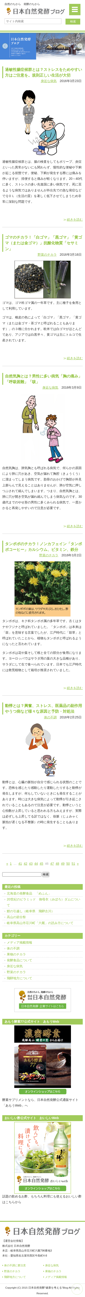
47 (52, 863)
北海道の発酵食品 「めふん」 (29, 893)
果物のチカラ (16, 954)
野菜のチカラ (47, 254)
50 (68, 863)
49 (63, 863)
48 (57, 863)
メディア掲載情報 (19, 942)
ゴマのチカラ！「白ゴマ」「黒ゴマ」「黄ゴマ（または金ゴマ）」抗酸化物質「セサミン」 (43, 243)
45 (41, 863)
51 (73, 863)
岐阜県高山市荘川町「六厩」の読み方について (40, 923)
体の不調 (50, 717)
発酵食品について (19, 960)
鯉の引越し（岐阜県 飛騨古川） (30, 911)
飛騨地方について (19, 978)
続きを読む (75, 219)
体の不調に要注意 (15, 1265)
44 (36, 863)
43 (31, 863)
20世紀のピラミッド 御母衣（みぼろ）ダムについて (43, 902)
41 (20, 863)
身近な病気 (49, 81)
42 (25, 863)
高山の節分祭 (16, 917)
